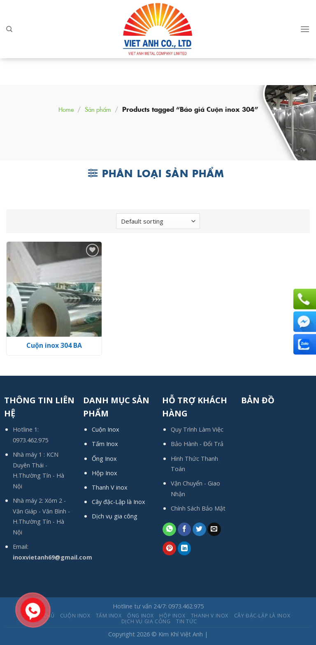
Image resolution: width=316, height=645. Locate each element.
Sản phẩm (98, 109)
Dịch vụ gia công (114, 516)
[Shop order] (158, 221)
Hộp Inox (104, 473)
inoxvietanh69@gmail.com (52, 557)
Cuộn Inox (105, 429)
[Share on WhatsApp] (169, 529)
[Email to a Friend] (214, 529)
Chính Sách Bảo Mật (198, 508)
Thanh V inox (110, 487)
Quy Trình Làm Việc (197, 429)
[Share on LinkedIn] (184, 548)
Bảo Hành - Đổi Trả (197, 444)
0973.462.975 (30, 440)
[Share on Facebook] (184, 529)
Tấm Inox (105, 444)
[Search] (9, 29)
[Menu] (305, 29)
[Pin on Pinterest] (169, 548)
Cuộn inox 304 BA (54, 345)
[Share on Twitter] (199, 529)
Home (66, 109)
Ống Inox (104, 458)
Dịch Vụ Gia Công (146, 621)
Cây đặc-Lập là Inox (118, 502)
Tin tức (186, 621)
